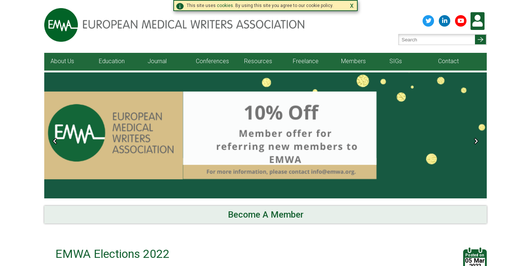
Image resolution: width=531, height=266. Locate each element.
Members (353, 56)
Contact (448, 56)
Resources (258, 56)
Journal (157, 56)
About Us (62, 56)
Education (112, 56)
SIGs (395, 56)
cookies (225, 5)
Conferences (212, 56)
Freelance (306, 56)
